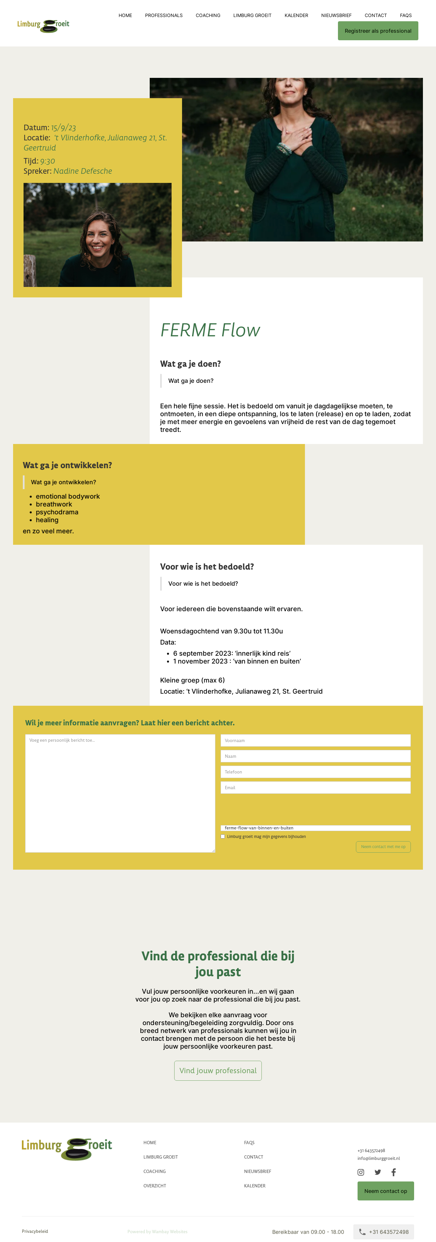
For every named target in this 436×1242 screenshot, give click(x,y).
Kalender (296, 15)
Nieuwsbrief (336, 15)
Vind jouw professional (218, 1070)
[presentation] (270, 810)
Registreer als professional (378, 30)
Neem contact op (385, 1191)
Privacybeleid (35, 1231)
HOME (149, 1142)
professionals (164, 15)
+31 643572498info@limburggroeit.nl (379, 1154)
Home (125, 15)
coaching (208, 15)
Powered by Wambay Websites (157, 1231)
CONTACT (376, 15)
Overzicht (154, 1186)
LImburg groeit (252, 15)
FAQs (406, 15)
